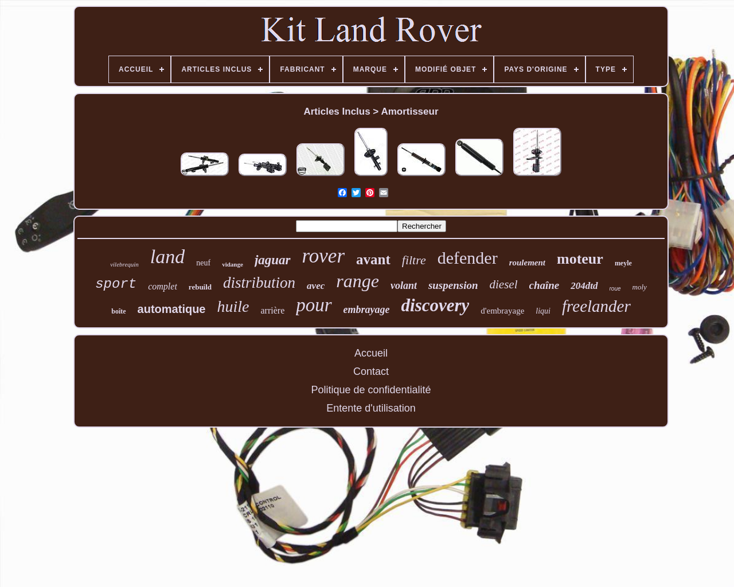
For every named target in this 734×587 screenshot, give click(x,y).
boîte (118, 311)
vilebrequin (124, 264)
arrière (273, 310)
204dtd (584, 285)
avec (316, 285)
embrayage (366, 309)
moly (640, 287)
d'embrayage (502, 310)
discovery (435, 305)
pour (313, 305)
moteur (580, 259)
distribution (259, 282)
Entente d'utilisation (371, 408)
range (357, 281)
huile (233, 306)
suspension (453, 285)
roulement (527, 262)
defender (468, 257)
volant (404, 285)
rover (323, 256)
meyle (623, 263)
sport (115, 284)
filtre (414, 260)
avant (373, 259)
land (167, 256)
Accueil (371, 353)
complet (162, 286)
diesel (504, 284)
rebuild (200, 287)
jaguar (273, 260)
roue (615, 288)
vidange (232, 264)
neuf (203, 263)
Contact (371, 371)
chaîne (544, 285)
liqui (543, 311)
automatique (172, 309)
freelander (596, 306)
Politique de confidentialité (371, 390)
